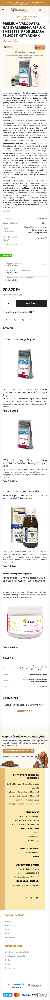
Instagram (26, 885)
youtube (36, 898)
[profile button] (40, 10)
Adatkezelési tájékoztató (29, 849)
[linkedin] (15, 40)
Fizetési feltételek (32, 853)
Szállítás (35, 857)
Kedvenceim (10, 937)
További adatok (10, 244)
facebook (26, 898)
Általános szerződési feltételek (17, 952)
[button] (6, 320)
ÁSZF (37, 845)
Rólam (36, 833)
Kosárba (31, 303)
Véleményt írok (25, 711)
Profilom (8, 929)
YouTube (35, 885)
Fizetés (8, 960)
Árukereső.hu (16, 987)
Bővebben (7, 211)
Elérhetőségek (33, 841)
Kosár (7, 933)
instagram (31, 898)
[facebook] (5, 40)
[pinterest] (10, 40)
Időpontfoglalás (32, 837)
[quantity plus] (12, 303)
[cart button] (45, 10)
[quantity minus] (5, 303)
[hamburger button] (3, 10)
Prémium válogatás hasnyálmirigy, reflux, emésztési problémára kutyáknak (34, 668)
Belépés (8, 921)
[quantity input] (8, 303)
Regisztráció (10, 925)
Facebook (17, 885)
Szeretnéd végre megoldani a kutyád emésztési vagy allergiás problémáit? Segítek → (25, 3)
